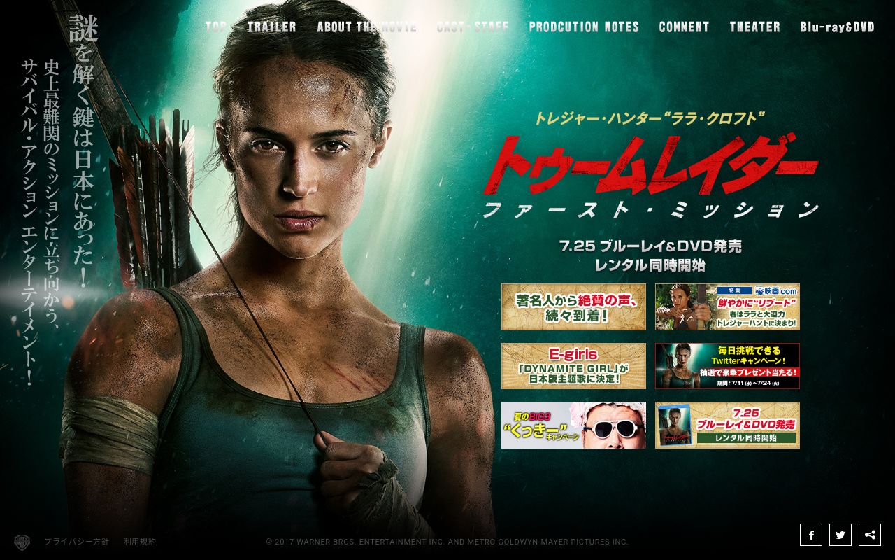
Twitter (840, 535)
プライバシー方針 (77, 542)
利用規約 (140, 542)
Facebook (811, 535)
